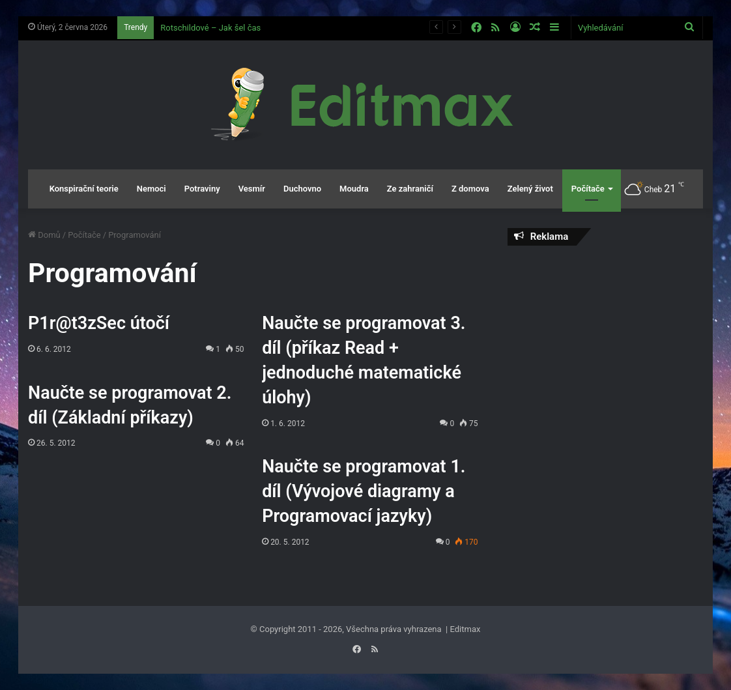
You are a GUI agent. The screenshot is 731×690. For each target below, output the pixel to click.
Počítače (588, 189)
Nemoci (151, 189)
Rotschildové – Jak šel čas (210, 28)
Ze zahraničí (410, 189)
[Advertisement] (605, 340)
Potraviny (202, 189)
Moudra (354, 189)
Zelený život (530, 189)
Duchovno (302, 189)
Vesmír (251, 189)
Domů (44, 235)
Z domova (470, 189)
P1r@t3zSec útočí (98, 323)
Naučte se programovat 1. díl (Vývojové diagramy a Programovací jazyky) (363, 491)
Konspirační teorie (84, 189)
